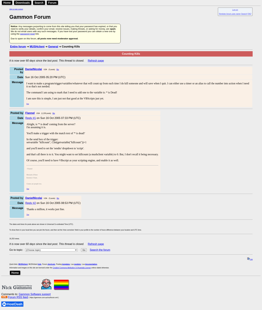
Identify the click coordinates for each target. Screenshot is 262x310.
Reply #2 (30, 203)
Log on (235, 10)
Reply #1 (30, 118)
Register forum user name (230, 14)
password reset (27, 34)
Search (39, 2)
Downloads (23, 2)
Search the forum (100, 249)
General (53, 46)
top (250, 259)
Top (27, 104)
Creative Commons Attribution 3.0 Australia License (72, 268)
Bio (57, 69)
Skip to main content (16, 9)
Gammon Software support (35, 294)
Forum (52, 2)
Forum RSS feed (18, 297)
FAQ (249, 14)
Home (7, 2)
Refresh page (96, 60)
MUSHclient (37, 46)
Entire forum (18, 46)
